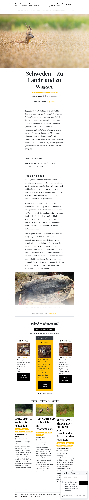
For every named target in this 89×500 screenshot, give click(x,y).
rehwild (35, 92)
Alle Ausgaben (23, 4)
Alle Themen (19, 11)
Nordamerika (40, 11)
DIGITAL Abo (65, 341)
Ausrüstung (57, 11)
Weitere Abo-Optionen (44, 393)
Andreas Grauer (37, 96)
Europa (33, 11)
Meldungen (42, 494)
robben (44, 92)
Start (16, 4)
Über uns (60, 494)
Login (59, 4)
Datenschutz (37, 496)
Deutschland (27, 11)
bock (17, 429)
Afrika (51, 11)
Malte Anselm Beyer (62, 448)
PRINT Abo (23, 341)
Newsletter (24, 494)
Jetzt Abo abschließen (44, 329)
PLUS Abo (44, 342)
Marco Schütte (40, 437)
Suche (53, 4)
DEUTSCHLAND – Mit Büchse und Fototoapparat (45, 424)
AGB (30, 496)
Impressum (24, 496)
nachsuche (68, 445)
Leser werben (33, 494)
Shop (30, 4)
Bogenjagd (65, 11)
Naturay (49, 494)
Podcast (37, 4)
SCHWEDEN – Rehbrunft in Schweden (23, 422)
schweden (53, 92)
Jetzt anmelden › (53, 314)
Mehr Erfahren (23, 377)
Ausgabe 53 (50, 101)
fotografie (47, 432)
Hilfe (54, 494)
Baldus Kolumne (74, 11)
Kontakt (66, 494)
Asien (47, 11)
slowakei (61, 443)
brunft (25, 429)
